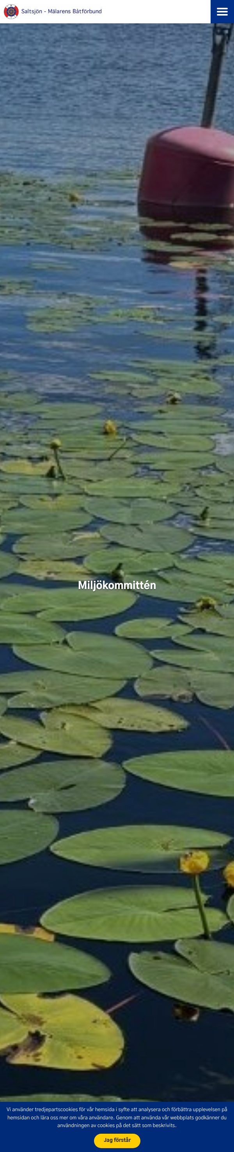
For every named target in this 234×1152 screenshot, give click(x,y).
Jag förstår (117, 1140)
